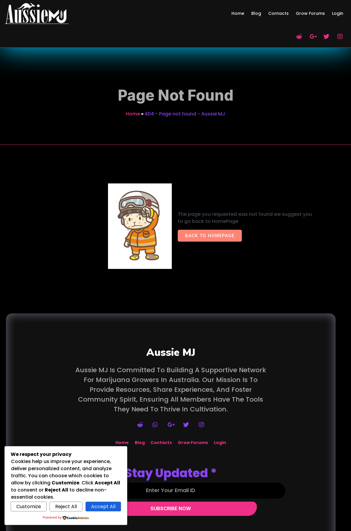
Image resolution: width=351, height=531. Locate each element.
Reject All (66, 506)
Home (133, 87)
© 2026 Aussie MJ (176, 527)
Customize (28, 506)
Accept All (103, 506)
